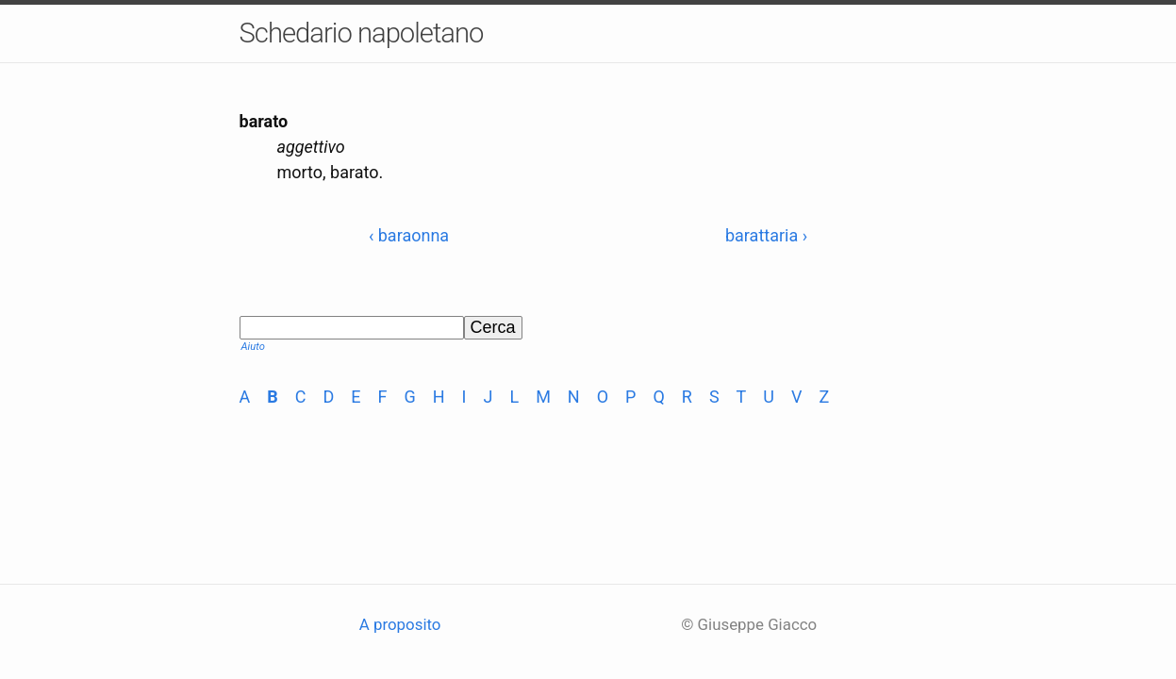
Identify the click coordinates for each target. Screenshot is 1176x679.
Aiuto (253, 346)
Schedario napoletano (362, 33)
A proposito (400, 624)
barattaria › (766, 235)
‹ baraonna (409, 235)
